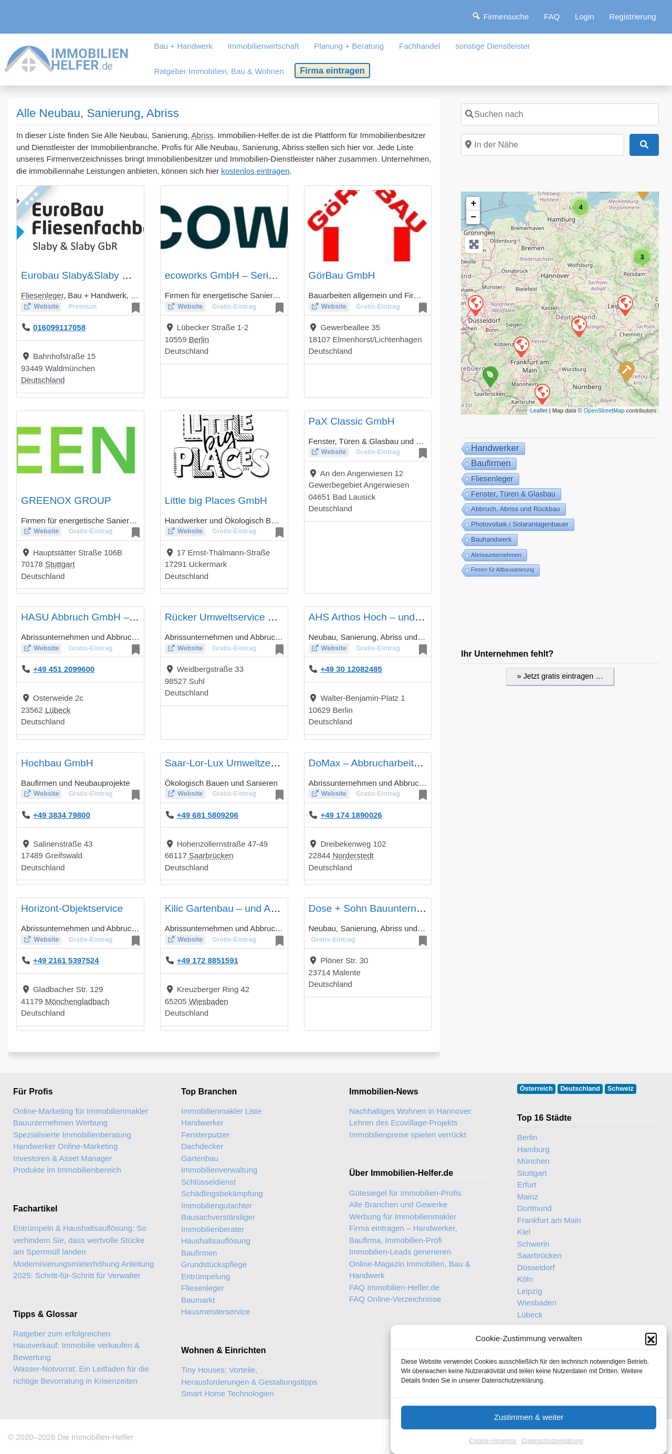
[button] (651, 1346)
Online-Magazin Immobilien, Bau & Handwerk (409, 1269)
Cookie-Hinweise (493, 1448)
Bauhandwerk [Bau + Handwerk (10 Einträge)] (491, 539)
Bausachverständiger (218, 1217)
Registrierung (632, 16)
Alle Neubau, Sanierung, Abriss (97, 113)
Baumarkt (198, 1299)
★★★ (31, 198)
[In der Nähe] (542, 145)
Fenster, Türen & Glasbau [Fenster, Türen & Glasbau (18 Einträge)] (513, 494)
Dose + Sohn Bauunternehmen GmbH (394, 908)
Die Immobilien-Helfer (95, 1436)
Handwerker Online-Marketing (65, 1146)
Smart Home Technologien (227, 1393)
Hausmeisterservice (215, 1311)
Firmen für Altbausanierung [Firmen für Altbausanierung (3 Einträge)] (502, 570)
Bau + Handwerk (183, 45)
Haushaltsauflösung (215, 1240)
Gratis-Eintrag (234, 306)
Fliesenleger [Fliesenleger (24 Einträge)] (492, 479)
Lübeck (57, 709)
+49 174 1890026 (351, 814)
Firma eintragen (332, 70)
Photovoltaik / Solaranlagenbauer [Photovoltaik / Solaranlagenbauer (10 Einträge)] (520, 524)
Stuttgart (60, 564)
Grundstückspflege (214, 1264)
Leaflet (539, 410)
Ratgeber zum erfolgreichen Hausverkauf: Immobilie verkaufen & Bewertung (76, 1345)
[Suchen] (644, 145)
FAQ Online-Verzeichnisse (395, 1298)
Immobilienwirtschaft (263, 45)
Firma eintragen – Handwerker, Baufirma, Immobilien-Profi (403, 1234)
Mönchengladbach (77, 1001)
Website (46, 306)
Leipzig (529, 1291)
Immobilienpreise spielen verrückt (407, 1134)
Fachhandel (419, 45)
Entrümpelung (205, 1276)
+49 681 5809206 (207, 814)
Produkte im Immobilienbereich (67, 1169)
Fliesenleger (42, 295)
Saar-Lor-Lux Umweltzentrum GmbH (246, 762)
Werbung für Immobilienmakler (402, 1216)
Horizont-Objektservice (72, 908)
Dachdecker (202, 1146)
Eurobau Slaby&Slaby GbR (81, 275)
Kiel (523, 1231)
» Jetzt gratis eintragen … (560, 676)
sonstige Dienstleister (492, 45)
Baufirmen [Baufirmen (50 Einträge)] (491, 463)
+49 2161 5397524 (66, 960)
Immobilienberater (212, 1229)
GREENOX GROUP (66, 500)
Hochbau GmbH (57, 762)
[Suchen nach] (560, 114)
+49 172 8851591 (207, 960)
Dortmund (534, 1208)
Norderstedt (352, 855)
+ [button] (473, 203)
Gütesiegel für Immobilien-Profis (405, 1192)
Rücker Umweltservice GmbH (231, 617)
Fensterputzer (205, 1134)
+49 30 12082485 (351, 669)
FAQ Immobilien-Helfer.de (394, 1287)
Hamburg (533, 1149)
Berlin (199, 339)
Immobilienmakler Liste (221, 1111)
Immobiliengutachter (216, 1205)
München (533, 1160)
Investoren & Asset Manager (62, 1158)
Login (584, 16)
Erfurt (527, 1184)
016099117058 (59, 327)
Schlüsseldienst (208, 1181)
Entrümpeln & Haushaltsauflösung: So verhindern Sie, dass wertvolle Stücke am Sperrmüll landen (79, 1240)
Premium (82, 306)
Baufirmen (199, 1252)
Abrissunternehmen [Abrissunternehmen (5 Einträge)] (496, 555)
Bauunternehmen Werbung (60, 1122)
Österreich (536, 1088)
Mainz (527, 1196)
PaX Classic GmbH (352, 421)
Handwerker (202, 1122)
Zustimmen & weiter (529, 1424)
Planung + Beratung (349, 45)
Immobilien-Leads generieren (400, 1251)
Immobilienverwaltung (219, 1169)
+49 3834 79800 (61, 814)
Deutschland (43, 379)
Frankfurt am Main (549, 1220)
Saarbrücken (211, 855)
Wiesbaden (208, 1001)
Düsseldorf (536, 1267)
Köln (525, 1278)
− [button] (473, 217)
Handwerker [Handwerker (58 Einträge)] (495, 448)
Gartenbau (199, 1158)
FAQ (552, 16)
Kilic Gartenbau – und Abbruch (233, 908)
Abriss (203, 135)
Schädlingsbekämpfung (222, 1193)
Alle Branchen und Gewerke (398, 1204)
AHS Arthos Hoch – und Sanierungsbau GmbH (413, 617)
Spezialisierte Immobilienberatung (72, 1134)
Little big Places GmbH (216, 500)
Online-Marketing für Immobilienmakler (81, 1111)
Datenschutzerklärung (552, 1448)
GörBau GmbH (342, 275)
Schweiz (620, 1088)
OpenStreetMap (604, 410)
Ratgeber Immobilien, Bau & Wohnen (219, 71)
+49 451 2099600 (63, 669)
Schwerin (533, 1243)
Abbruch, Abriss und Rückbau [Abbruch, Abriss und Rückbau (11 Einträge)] (515, 509)
